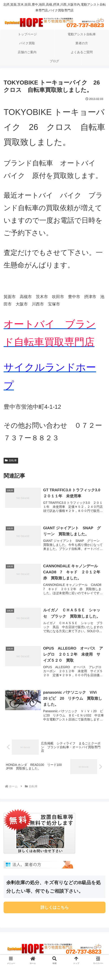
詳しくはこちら (55, 908)
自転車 (11, 460)
